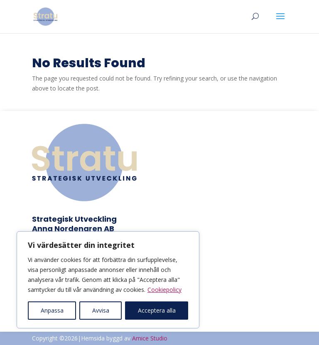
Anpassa (52, 310)
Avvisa (100, 310)
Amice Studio (149, 338)
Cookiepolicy (164, 290)
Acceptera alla (157, 310)
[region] (108, 279)
